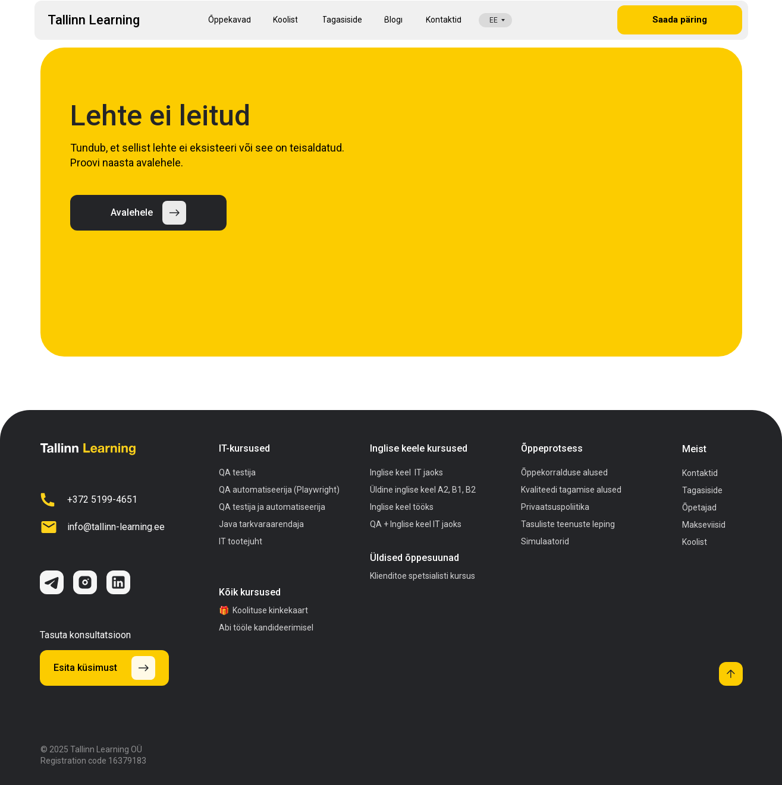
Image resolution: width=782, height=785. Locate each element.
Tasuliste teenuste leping (568, 524)
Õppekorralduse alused (564, 472)
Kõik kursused (250, 592)
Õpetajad (699, 507)
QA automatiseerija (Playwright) (279, 489)
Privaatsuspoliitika (555, 507)
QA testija (237, 472)
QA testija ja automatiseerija (272, 507)
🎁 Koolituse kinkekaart (263, 610)
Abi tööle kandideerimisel (266, 627)
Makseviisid (704, 524)
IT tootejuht (240, 541)
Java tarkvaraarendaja (261, 524)
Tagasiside (702, 490)
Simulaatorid (545, 541)
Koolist (694, 542)
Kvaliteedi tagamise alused (571, 489)
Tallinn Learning (94, 19)
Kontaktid (700, 473)
